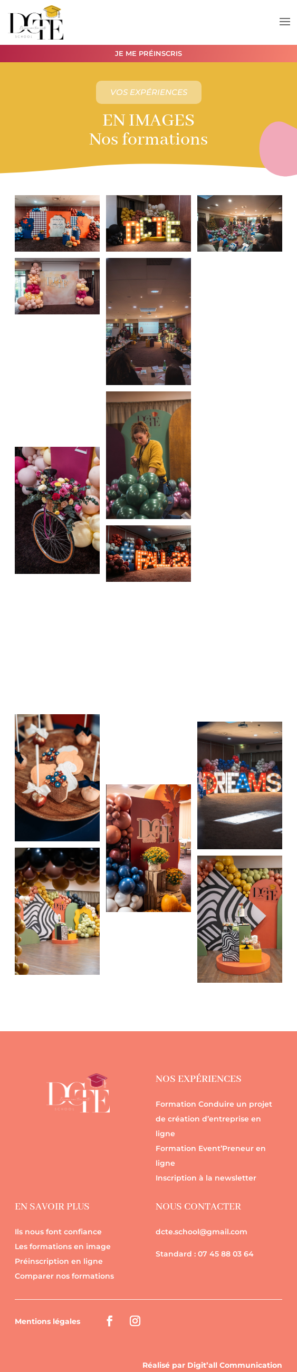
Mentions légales (47, 1321)
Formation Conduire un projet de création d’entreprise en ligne (214, 1118)
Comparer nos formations (64, 1276)
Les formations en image (63, 1246)
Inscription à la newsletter (206, 1178)
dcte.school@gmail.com (201, 1231)
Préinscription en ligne (59, 1261)
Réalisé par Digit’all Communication (212, 1365)
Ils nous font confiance (58, 1231)
